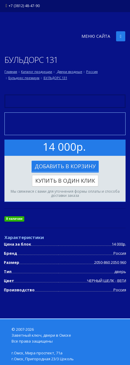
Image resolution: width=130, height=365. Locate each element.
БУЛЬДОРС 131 (55, 78)
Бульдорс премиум (23, 78)
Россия (92, 71)
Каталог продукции (36, 71)
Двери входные (69, 71)
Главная (10, 71)
